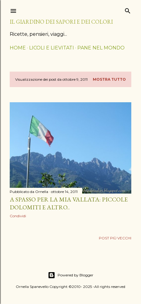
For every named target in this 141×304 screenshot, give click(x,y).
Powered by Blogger (70, 275)
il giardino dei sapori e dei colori (61, 21)
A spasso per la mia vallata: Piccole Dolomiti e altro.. (69, 203)
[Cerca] (127, 9)
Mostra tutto (109, 79)
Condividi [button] (18, 216)
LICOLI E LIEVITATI (51, 48)
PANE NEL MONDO (101, 48)
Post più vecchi (115, 238)
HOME (18, 48)
